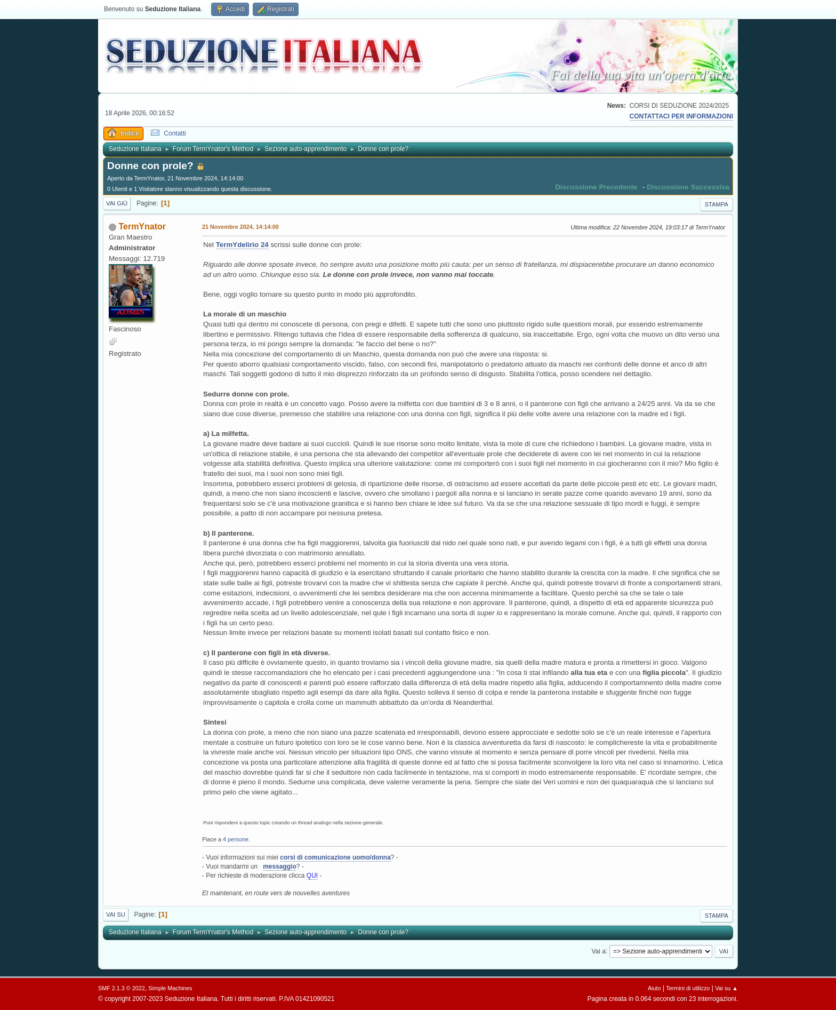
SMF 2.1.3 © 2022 (121, 988)
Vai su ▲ (726, 988)
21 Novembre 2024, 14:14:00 (240, 227)
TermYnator (142, 226)
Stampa (716, 204)
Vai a (598, 951)
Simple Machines (170, 988)
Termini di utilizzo (688, 988)
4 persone (235, 839)
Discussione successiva (688, 187)
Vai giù (116, 203)
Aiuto (654, 988)
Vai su (115, 914)
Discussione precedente (596, 187)
